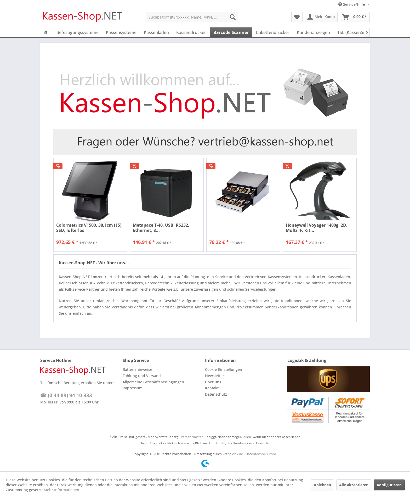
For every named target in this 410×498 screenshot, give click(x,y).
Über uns (213, 381)
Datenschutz (216, 394)
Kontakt (212, 387)
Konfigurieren (389, 484)
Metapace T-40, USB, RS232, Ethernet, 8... (161, 227)
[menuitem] (192, 17)
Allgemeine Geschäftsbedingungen (153, 381)
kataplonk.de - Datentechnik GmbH (250, 454)
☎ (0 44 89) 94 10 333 (66, 395)
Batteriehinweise (137, 369)
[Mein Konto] (321, 17)
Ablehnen (322, 484)
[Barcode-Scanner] (231, 32)
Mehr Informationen (61, 489)
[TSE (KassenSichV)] (355, 32)
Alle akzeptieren (353, 484)
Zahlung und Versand (142, 375)
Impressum (133, 387)
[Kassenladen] (156, 32)
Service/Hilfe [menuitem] (352, 4)
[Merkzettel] (297, 17)
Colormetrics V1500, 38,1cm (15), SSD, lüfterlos (89, 227)
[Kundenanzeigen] (313, 32)
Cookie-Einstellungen (223, 369)
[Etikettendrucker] (272, 32)
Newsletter (214, 375)
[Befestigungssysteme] (77, 32)
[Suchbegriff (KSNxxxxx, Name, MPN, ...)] (192, 17)
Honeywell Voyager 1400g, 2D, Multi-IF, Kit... (317, 227)
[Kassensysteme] (121, 32)
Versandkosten (192, 437)
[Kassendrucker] (191, 32)
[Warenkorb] (355, 17)
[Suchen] (232, 17)
